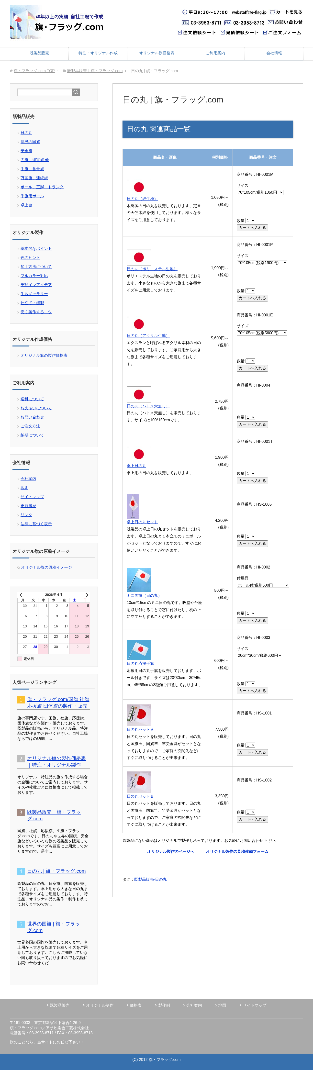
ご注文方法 (30, 426)
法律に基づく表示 (36, 524)
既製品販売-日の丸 (150, 879)
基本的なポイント (36, 248)
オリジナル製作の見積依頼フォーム (237, 851)
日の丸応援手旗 (140, 663)
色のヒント (30, 258)
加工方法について (36, 267)
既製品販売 (39, 53)
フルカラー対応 (34, 276)
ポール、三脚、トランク (42, 187)
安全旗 (26, 151)
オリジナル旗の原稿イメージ (46, 567)
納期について (32, 435)
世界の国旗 (30, 142)
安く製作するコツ (36, 312)
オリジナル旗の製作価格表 (44, 355)
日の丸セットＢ (140, 796)
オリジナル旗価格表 (156, 53)
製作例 (164, 1005)
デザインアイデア (36, 285)
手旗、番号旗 (32, 169)
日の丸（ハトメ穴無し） (148, 406)
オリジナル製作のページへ (170, 851)
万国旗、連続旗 (34, 178)
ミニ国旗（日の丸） (144, 595)
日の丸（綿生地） (142, 199)
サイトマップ (32, 497)
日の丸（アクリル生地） (148, 336)
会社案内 (28, 479)
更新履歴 (28, 506)
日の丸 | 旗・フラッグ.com (56, 871)
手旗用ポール (32, 196)
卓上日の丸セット (142, 522)
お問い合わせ (32, 417)
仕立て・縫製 (32, 303)
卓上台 (26, 205)
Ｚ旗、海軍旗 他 (35, 160)
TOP (34, 71)
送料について (32, 399)
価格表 (136, 1005)
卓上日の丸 (136, 466)
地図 (24, 488)
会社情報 (274, 53)
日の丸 (26, 133)
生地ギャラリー (34, 294)
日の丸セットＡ (140, 729)
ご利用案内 (215, 53)
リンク (26, 515)
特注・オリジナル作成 (98, 53)
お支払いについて (36, 408)
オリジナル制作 (99, 1005)
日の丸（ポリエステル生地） (152, 269)
